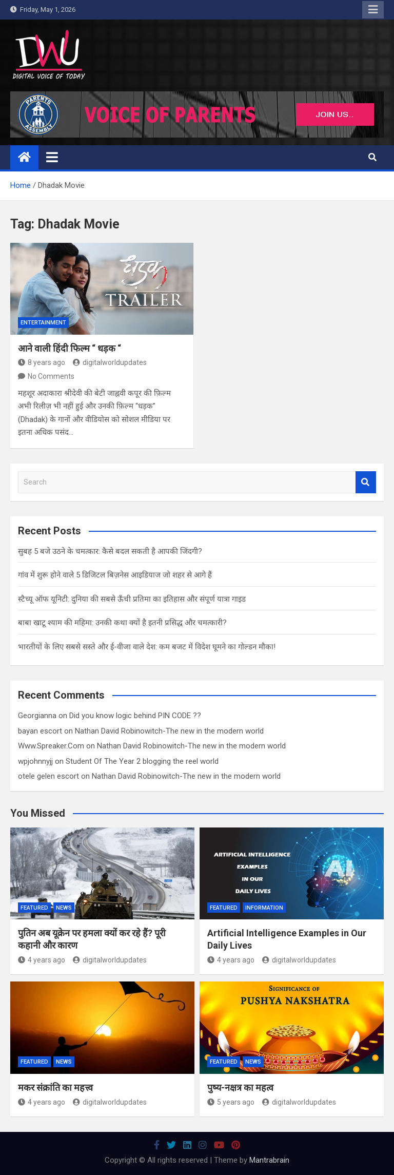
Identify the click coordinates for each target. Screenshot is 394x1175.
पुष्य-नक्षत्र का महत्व (240, 1087)
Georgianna (37, 715)
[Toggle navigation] (52, 157)
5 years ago (230, 1102)
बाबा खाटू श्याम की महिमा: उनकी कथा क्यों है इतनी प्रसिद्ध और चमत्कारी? (122, 622)
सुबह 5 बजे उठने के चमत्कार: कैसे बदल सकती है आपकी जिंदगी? (110, 551)
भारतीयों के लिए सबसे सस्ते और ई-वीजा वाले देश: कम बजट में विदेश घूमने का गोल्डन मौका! (146, 646)
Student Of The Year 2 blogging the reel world (142, 761)
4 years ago (41, 960)
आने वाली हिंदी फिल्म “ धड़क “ (69, 348)
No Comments (51, 376)
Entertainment (43, 322)
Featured (34, 907)
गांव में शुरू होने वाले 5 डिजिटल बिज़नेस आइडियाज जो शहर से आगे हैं (115, 575)
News (64, 907)
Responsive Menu (373, 9)
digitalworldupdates (110, 362)
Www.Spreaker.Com (51, 745)
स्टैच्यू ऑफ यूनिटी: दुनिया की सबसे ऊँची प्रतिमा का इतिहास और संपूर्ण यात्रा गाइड (132, 599)
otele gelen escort (48, 776)
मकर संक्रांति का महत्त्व (55, 1087)
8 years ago (41, 362)
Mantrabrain (269, 1160)
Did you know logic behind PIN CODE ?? (135, 715)
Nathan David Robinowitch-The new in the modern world (169, 731)
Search (366, 482)
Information (264, 907)
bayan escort (40, 731)
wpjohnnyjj (35, 761)
